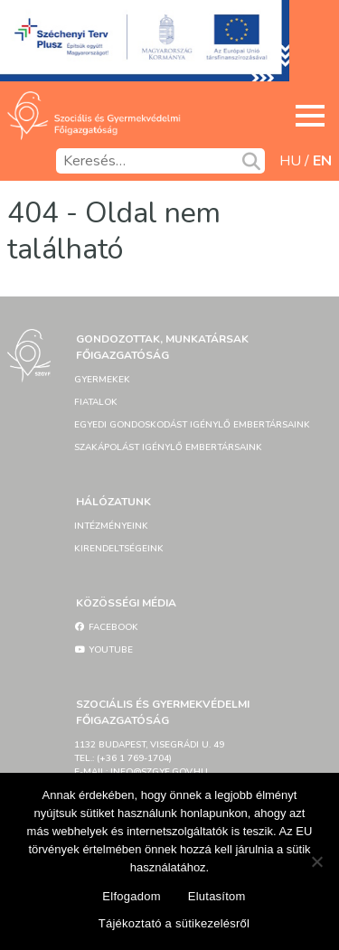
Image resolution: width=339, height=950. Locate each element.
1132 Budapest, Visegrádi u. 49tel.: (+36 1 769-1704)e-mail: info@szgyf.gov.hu (149, 758)
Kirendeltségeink (119, 548)
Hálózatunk (113, 501)
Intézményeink (111, 526)
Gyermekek (102, 379)
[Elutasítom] (316, 861)
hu (290, 161)
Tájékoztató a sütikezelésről (174, 923)
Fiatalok (96, 402)
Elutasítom (217, 896)
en (322, 161)
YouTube (103, 650)
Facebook (106, 627)
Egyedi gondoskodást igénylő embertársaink (192, 425)
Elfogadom (131, 896)
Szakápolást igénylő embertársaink (168, 447)
